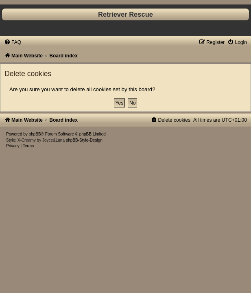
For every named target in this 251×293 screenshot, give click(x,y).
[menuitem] (12, 42)
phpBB (35, 134)
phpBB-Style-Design (84, 140)
